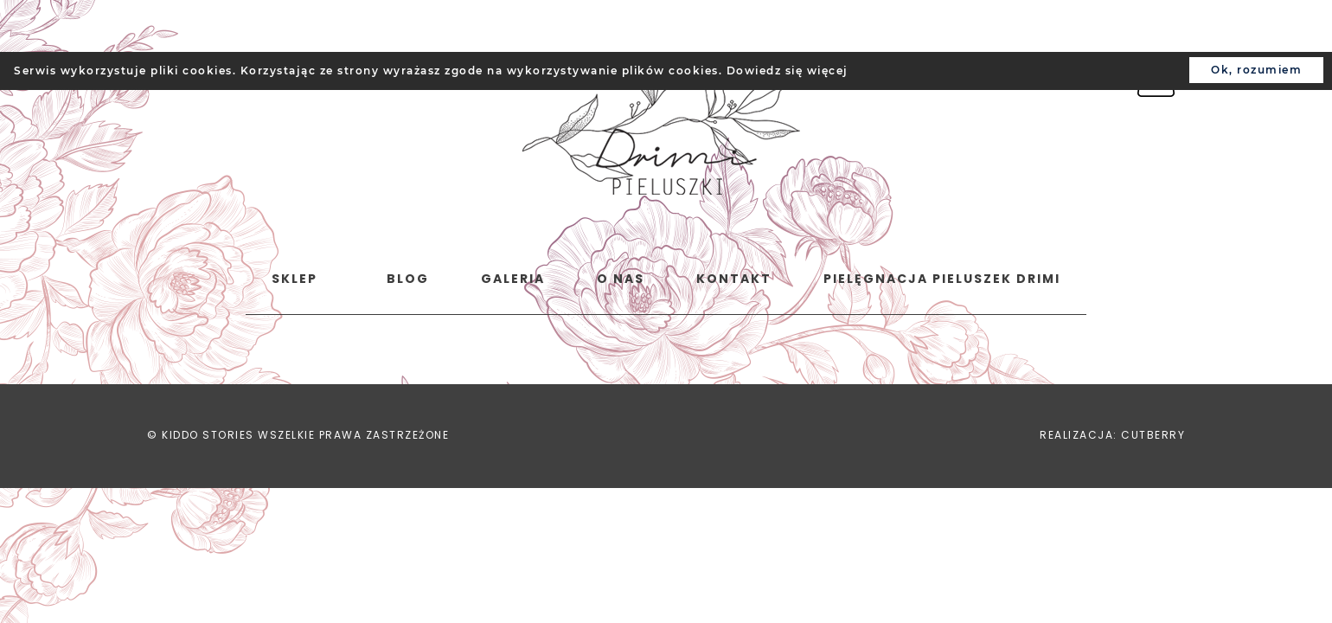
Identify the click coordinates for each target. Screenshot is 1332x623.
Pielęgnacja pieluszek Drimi (941, 278)
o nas (620, 278)
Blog (408, 278)
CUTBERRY (1153, 434)
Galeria (513, 278)
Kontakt (734, 278)
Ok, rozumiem (1256, 69)
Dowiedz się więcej (788, 70)
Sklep (294, 278)
